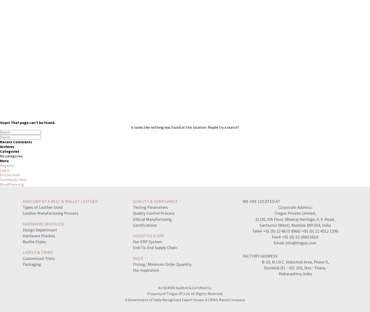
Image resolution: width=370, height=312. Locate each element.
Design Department (40, 230)
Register (7, 165)
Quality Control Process (154, 213)
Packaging (32, 264)
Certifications (145, 225)
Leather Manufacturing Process (50, 213)
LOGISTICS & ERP (148, 235)
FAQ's (138, 258)
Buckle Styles (34, 241)
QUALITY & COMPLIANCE (155, 201)
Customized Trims (39, 258)
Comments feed (13, 179)
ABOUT (285, 13)
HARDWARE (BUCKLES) (43, 224)
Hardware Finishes (39, 235)
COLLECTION (221, 13)
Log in (5, 170)
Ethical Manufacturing (152, 219)
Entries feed (10, 174)
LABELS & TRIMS (38, 252)
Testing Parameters (150, 207)
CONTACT (310, 13)
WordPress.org (12, 184)
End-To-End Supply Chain (155, 247)
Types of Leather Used (43, 207)
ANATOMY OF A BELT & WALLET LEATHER (60, 201)
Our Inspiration (146, 270)
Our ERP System (147, 241)
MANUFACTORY (256, 13)
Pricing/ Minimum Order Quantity (162, 264)
